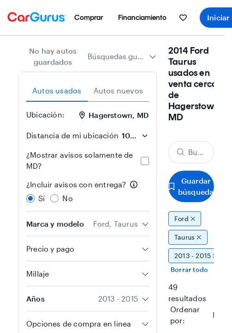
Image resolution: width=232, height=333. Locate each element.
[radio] (30, 198)
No (67, 198)
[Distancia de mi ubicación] (134, 135)
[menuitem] (89, 17)
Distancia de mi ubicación (72, 135)
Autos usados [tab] (56, 90)
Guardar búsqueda (191, 186)
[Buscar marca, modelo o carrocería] (191, 152)
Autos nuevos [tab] (118, 90)
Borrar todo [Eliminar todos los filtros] (189, 269)
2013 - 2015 (196, 256)
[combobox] (122, 56)
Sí (41, 198)
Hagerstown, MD (114, 115)
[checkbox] (145, 161)
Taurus (188, 237)
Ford (184, 219)
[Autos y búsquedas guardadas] (183, 18)
